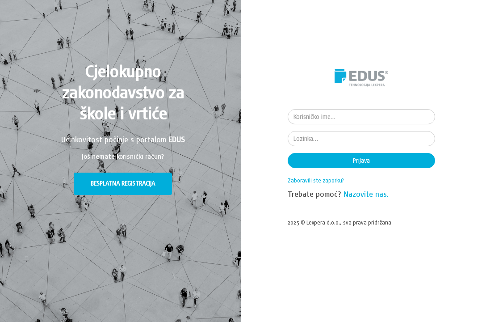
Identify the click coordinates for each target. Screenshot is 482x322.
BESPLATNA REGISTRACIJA (123, 183)
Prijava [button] (361, 161)
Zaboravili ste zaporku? (316, 180)
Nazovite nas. (366, 194)
